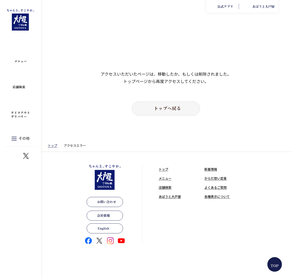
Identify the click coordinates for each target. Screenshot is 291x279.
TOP (275, 265)
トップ (52, 145)
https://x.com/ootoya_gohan (26, 156)
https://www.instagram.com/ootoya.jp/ (15, 156)
